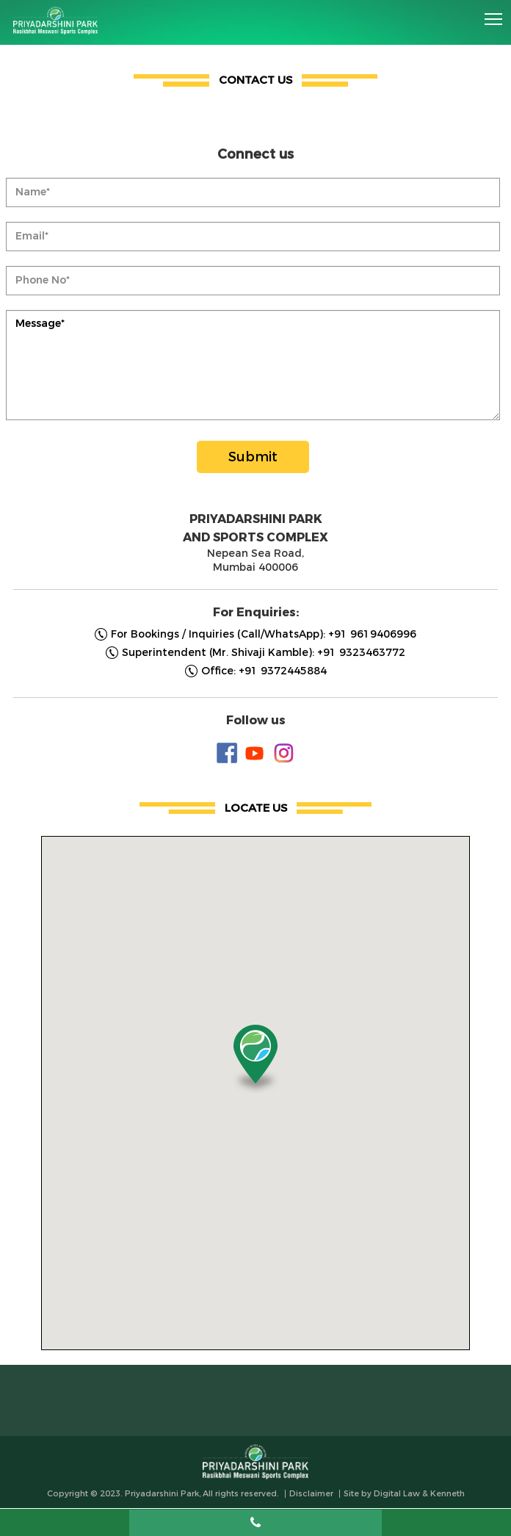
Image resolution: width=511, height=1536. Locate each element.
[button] (255, 1058)
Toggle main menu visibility (494, 14)
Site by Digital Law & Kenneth (404, 1493)
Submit (253, 457)
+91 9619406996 (372, 634)
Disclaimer (311, 1493)
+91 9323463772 (361, 653)
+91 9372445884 (283, 671)
